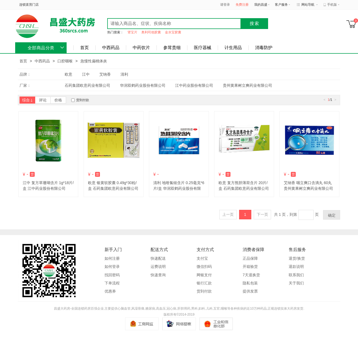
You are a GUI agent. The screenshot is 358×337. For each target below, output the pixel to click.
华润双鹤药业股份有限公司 (142, 85)
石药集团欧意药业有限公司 (87, 85)
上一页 (228, 214)
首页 (84, 47)
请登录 (225, 5)
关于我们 (296, 283)
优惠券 (110, 291)
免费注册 (242, 5)
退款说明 (296, 266)
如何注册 (112, 258)
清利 (124, 74)
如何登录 (112, 266)
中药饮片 (141, 47)
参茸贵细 (172, 47)
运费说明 (158, 266)
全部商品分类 (41, 48)
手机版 (332, 5)
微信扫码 (204, 266)
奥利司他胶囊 (151, 32)
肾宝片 (132, 32)
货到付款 (82, 100)
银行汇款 (204, 283)
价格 (58, 100)
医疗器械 (202, 47)
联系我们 (296, 275)
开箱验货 (250, 266)
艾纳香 (105, 74)
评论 (43, 100)
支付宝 (202, 258)
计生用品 (233, 47)
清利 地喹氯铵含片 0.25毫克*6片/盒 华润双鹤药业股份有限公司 (178, 188)
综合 (27, 100)
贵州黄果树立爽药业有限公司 (247, 85)
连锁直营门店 (29, 5)
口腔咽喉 (65, 61)
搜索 (254, 23)
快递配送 (158, 258)
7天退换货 (251, 275)
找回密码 (112, 275)
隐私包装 (250, 283)
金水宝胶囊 (173, 32)
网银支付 (204, 275)
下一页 (262, 214)
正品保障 (250, 258)
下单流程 (112, 283)
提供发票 (250, 291)
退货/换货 (297, 258)
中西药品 (110, 47)
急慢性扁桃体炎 (93, 61)
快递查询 (158, 275)
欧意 (68, 74)
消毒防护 (263, 47)
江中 (86, 74)
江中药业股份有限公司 (194, 85)
